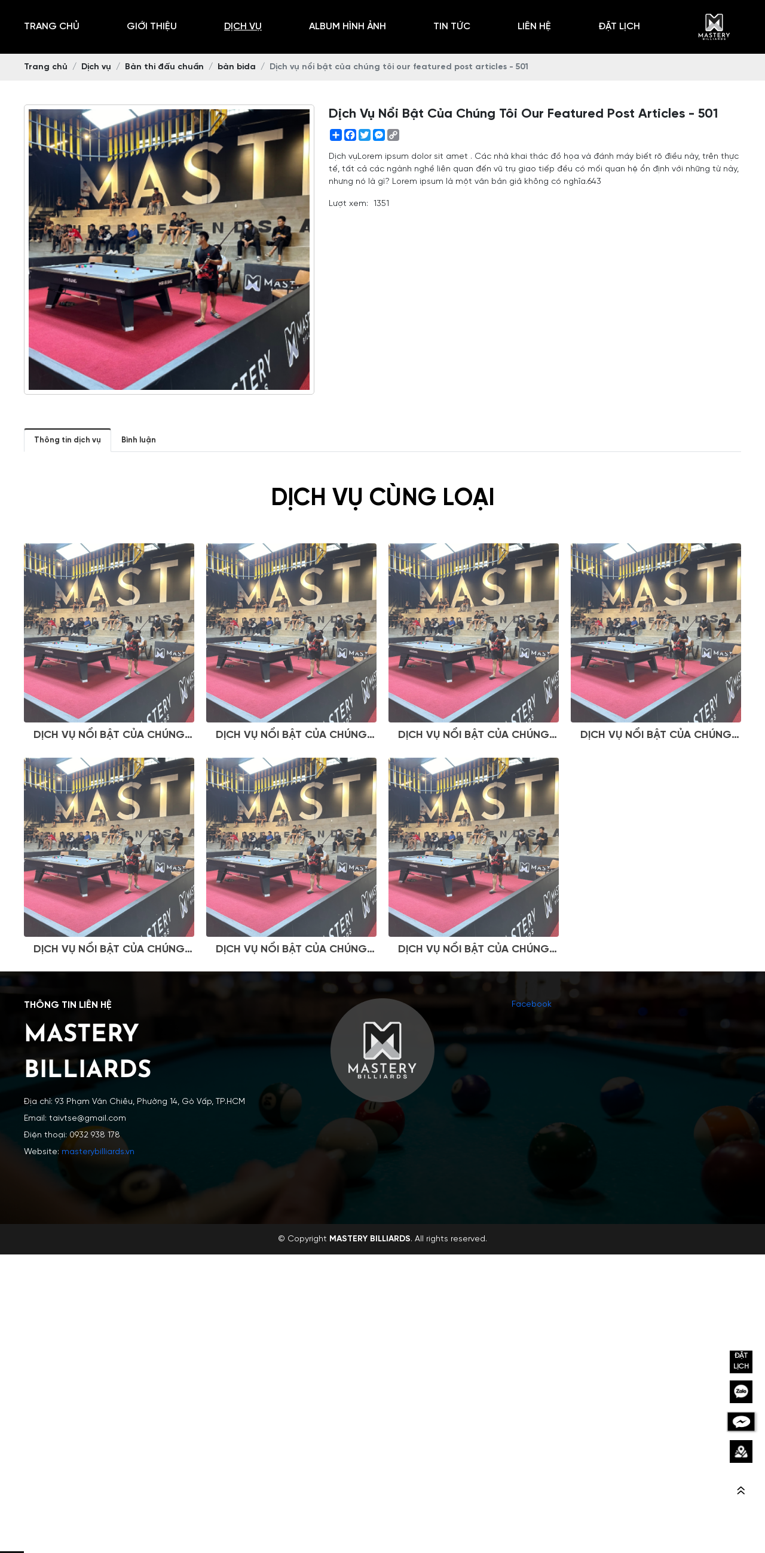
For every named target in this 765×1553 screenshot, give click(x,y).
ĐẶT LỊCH (741, 1361)
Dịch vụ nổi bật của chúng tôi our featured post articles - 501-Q (109, 993)
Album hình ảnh (347, 26)
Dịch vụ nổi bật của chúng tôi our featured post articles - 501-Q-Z (291, 779)
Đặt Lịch (619, 26)
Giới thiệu (152, 26)
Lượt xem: (348, 203)
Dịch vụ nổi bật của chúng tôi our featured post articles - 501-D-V (656, 779)
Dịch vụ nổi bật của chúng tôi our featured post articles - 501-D (291, 993)
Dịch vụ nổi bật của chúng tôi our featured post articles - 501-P (473, 993)
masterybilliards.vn (98, 1152)
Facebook (532, 1004)
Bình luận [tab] (138, 440)
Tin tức (451, 26)
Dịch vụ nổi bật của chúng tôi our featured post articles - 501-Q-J (473, 779)
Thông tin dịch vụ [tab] (67, 440)
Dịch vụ (243, 26)
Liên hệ (534, 26)
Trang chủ (51, 26)
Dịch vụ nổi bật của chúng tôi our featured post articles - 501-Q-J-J (109, 779)
